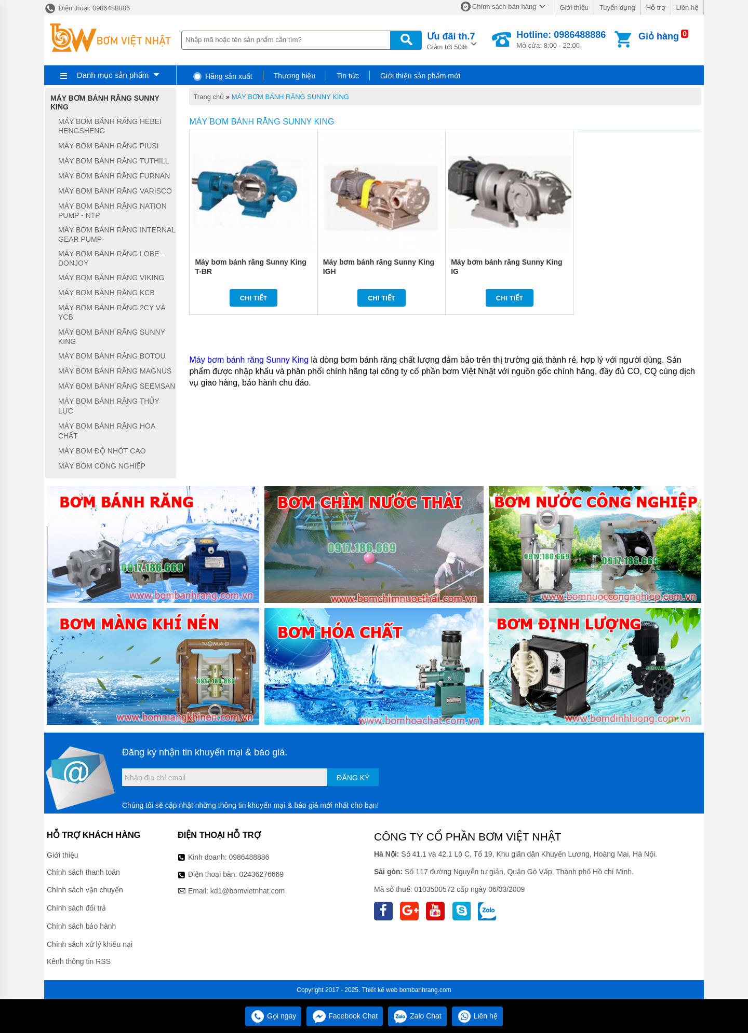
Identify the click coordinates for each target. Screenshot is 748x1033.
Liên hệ (687, 7)
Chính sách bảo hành (81, 926)
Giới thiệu (573, 7)
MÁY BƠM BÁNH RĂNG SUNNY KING (290, 97)
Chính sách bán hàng (504, 6)
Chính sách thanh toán (83, 872)
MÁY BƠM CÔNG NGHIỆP (101, 466)
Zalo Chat (417, 1016)
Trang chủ (208, 97)
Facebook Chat (345, 1016)
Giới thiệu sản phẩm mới (420, 76)
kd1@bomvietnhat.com (247, 891)
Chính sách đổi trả (76, 908)
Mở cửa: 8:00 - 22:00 (561, 39)
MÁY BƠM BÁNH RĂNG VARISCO (115, 191)
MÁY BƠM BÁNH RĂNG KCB (106, 292)
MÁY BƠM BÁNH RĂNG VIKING (111, 277)
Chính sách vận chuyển (85, 890)
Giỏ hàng (658, 36)
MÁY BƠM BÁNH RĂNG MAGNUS (114, 371)
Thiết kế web (380, 990)
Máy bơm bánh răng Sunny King (249, 359)
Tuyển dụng (617, 7)
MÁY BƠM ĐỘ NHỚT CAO (102, 451)
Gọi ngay (273, 1016)
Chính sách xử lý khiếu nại (89, 944)
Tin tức (348, 76)
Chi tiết (254, 298)
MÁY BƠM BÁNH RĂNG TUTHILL (113, 161)
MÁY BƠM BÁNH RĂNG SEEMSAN (116, 386)
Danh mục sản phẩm (113, 75)
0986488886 (249, 857)
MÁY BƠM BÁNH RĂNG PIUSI (108, 146)
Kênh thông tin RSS (79, 961)
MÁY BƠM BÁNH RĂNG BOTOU (112, 356)
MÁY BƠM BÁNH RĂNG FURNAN (114, 176)
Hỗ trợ (655, 7)
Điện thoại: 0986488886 (87, 8)
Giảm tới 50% (451, 40)
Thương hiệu (294, 76)
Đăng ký (353, 778)
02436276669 (261, 874)
